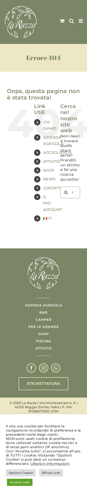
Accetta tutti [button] (20, 482)
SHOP (49, 170)
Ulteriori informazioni (50, 464)
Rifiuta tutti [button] (51, 473)
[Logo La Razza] (43, 257)
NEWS (49, 179)
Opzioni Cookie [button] (21, 473)
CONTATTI (52, 188)
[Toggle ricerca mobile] (71, 21)
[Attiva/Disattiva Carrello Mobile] (62, 21)
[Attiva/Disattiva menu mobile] (81, 21)
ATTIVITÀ (51, 161)
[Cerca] (66, 192)
